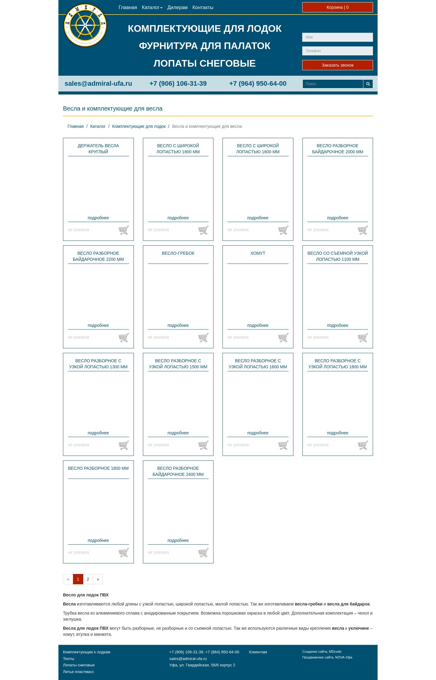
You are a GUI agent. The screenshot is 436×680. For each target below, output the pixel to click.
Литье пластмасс (78, 671)
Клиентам (258, 652)
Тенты (68, 658)
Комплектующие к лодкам (86, 652)
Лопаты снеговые (79, 665)
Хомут (257, 253)
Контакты (203, 7)
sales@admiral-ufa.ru (98, 83)
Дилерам (177, 7)
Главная (128, 7)
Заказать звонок (338, 65)
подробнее (98, 217)
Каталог (152, 7)
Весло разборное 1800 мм (98, 468)
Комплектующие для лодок (139, 126)
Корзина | (338, 7)
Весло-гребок (178, 253)
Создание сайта (314, 651)
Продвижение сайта (317, 657)
